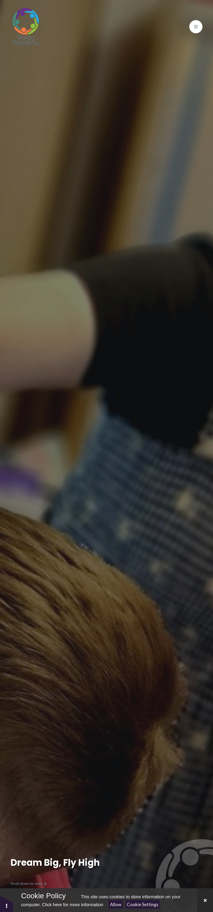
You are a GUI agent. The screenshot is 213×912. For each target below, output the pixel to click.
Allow (115, 904)
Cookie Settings (142, 904)
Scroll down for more (29, 883)
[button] (6, 903)
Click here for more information (72, 904)
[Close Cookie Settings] (205, 900)
